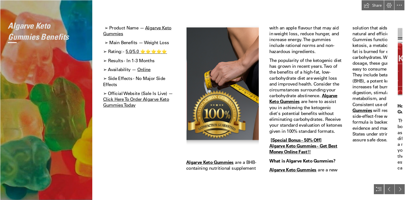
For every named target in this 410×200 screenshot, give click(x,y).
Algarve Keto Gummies (210, 162)
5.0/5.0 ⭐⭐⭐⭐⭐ (146, 51)
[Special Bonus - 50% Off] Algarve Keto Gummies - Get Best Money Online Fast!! (303, 146)
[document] (205, 100)
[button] (373, 5)
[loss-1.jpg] (46, 100)
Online (144, 69)
